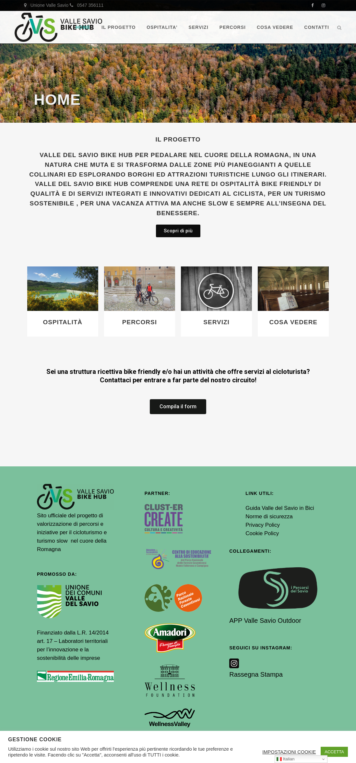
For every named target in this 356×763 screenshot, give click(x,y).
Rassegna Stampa (256, 674)
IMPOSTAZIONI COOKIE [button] (289, 752)
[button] (178, 231)
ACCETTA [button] (334, 751)
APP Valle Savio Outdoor (265, 620)
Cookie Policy (262, 533)
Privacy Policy (262, 525)
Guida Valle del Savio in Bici (279, 508)
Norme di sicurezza (269, 516)
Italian (285, 759)
